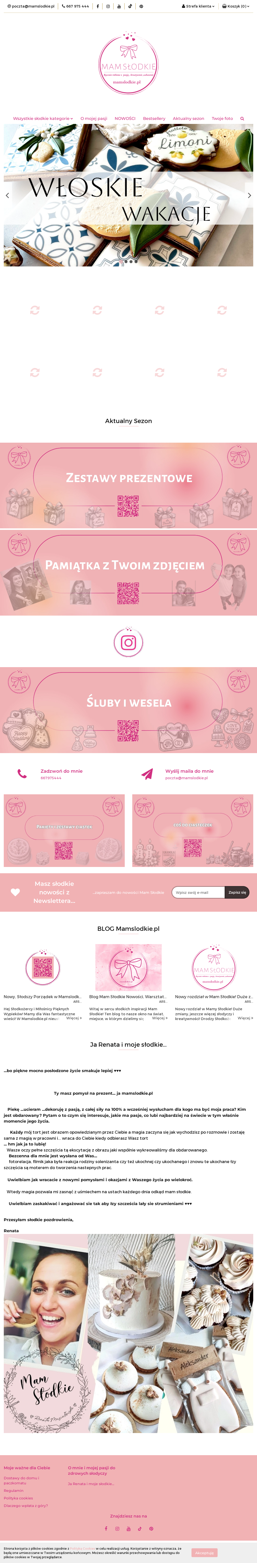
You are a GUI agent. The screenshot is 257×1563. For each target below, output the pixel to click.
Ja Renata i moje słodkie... (91, 1484)
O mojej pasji (94, 118)
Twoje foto (222, 118)
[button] (235, 6)
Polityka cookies (18, 1498)
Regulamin (14, 1490)
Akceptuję (204, 1553)
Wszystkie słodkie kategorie (43, 118)
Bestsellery (154, 118)
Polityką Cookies (82, 1548)
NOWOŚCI (125, 118)
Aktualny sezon (188, 118)
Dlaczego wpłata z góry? (26, 1505)
